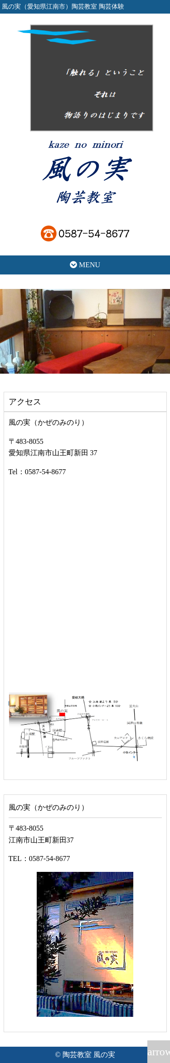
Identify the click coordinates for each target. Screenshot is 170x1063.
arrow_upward (158, 1052)
